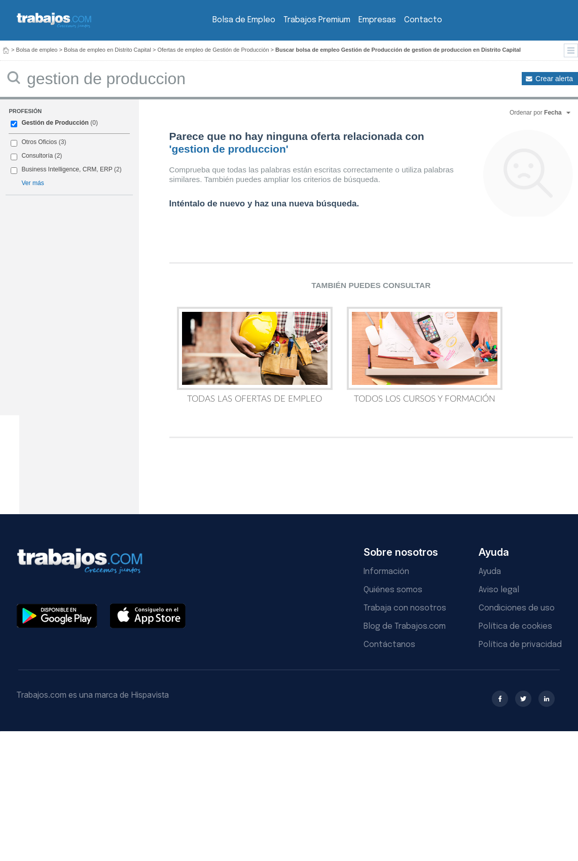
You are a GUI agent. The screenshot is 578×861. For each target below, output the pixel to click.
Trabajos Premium (316, 20)
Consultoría (37, 155)
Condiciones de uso (517, 608)
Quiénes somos (393, 590)
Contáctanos (389, 644)
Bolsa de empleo (37, 50)
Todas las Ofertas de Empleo (255, 355)
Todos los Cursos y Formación (424, 355)
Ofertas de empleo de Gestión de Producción (213, 50)
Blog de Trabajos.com (405, 626)
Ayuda (490, 571)
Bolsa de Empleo (243, 20)
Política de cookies (515, 626)
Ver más (32, 183)
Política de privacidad (520, 644)
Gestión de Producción (54, 122)
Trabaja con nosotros (405, 608)
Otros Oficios (39, 142)
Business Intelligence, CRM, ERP (66, 169)
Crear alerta (554, 79)
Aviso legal (499, 590)
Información (386, 571)
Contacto (423, 20)
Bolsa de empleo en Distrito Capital (107, 50)
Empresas (377, 20)
